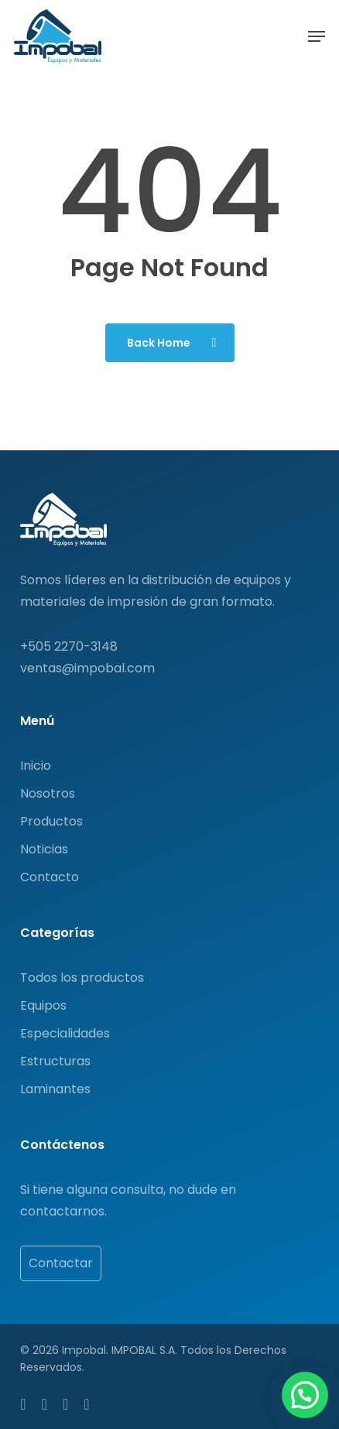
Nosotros (47, 793)
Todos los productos (82, 977)
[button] (316, 36)
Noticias (44, 849)
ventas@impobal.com (87, 668)
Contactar (61, 1263)
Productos (51, 821)
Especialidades (65, 1033)
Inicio (35, 765)
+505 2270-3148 (69, 646)
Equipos (43, 1005)
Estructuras (55, 1061)
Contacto (49, 877)
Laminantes (55, 1089)
